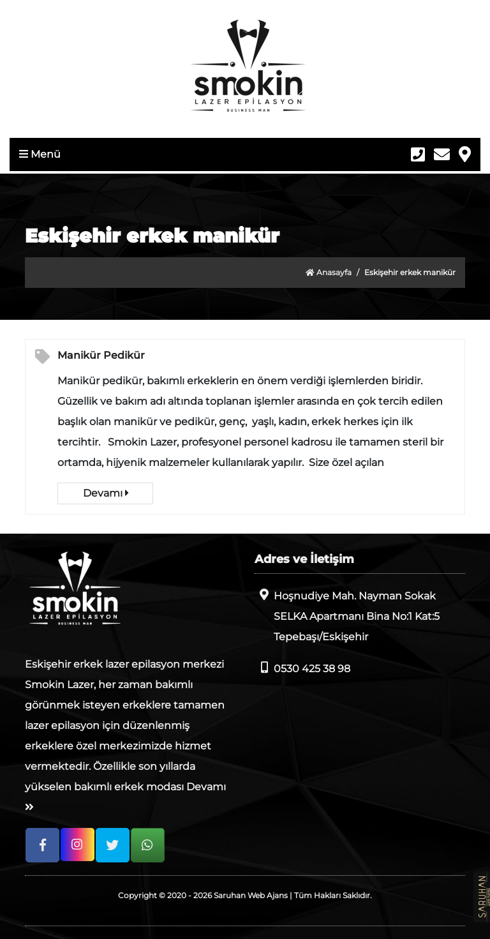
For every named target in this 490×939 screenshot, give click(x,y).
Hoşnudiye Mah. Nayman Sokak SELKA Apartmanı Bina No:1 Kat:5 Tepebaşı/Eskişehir (347, 616)
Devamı (105, 493)
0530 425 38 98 (302, 668)
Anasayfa (329, 272)
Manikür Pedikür (101, 355)
